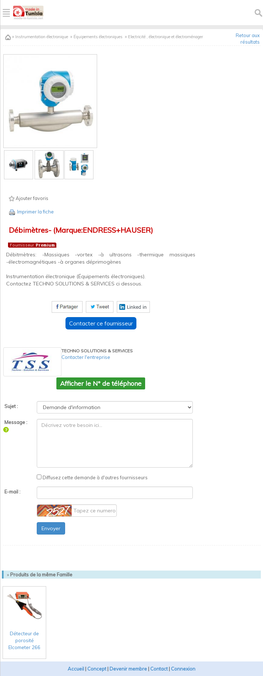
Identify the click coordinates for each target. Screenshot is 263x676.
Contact (159, 669)
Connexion (183, 669)
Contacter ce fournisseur (101, 323)
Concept (96, 669)
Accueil (76, 669)
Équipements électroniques (98, 36)
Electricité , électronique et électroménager (165, 36)
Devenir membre (128, 669)
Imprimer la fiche (31, 212)
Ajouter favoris (28, 198)
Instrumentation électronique (41, 36)
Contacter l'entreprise (85, 357)
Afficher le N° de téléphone (101, 383)
